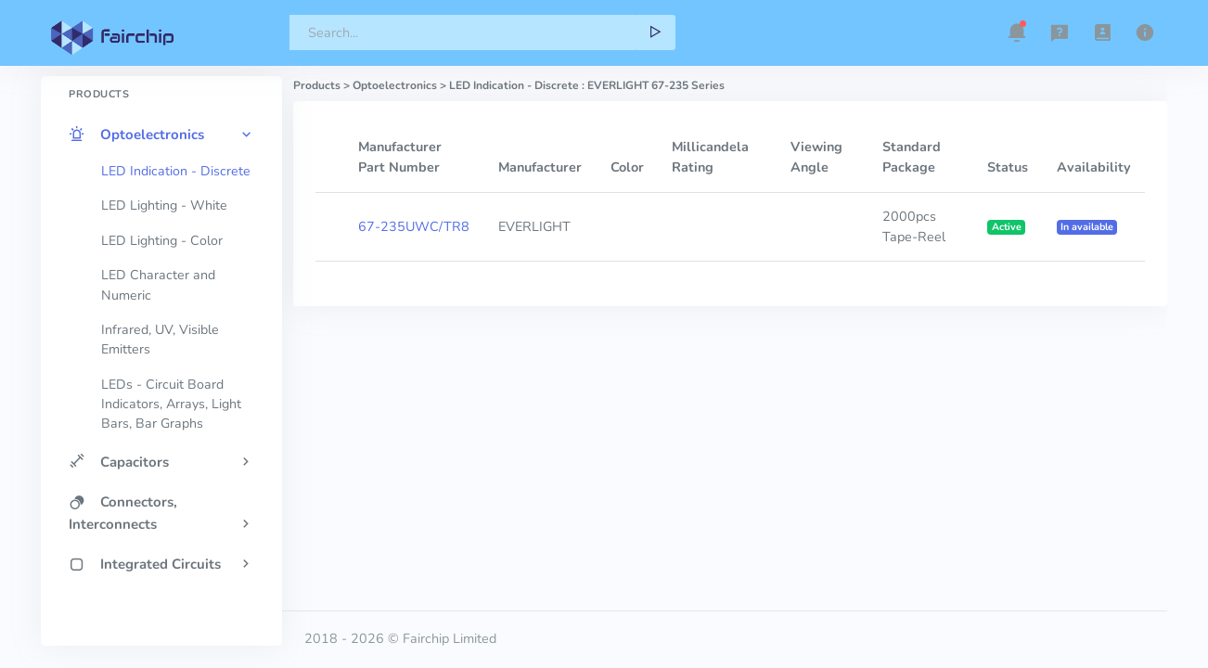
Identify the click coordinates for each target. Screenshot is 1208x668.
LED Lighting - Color (162, 241)
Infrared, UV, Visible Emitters (160, 339)
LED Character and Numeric (158, 284)
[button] (1017, 32)
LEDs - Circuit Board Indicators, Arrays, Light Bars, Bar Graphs (171, 404)
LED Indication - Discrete (176, 171)
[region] (161, 328)
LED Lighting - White (164, 205)
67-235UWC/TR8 (413, 226)
